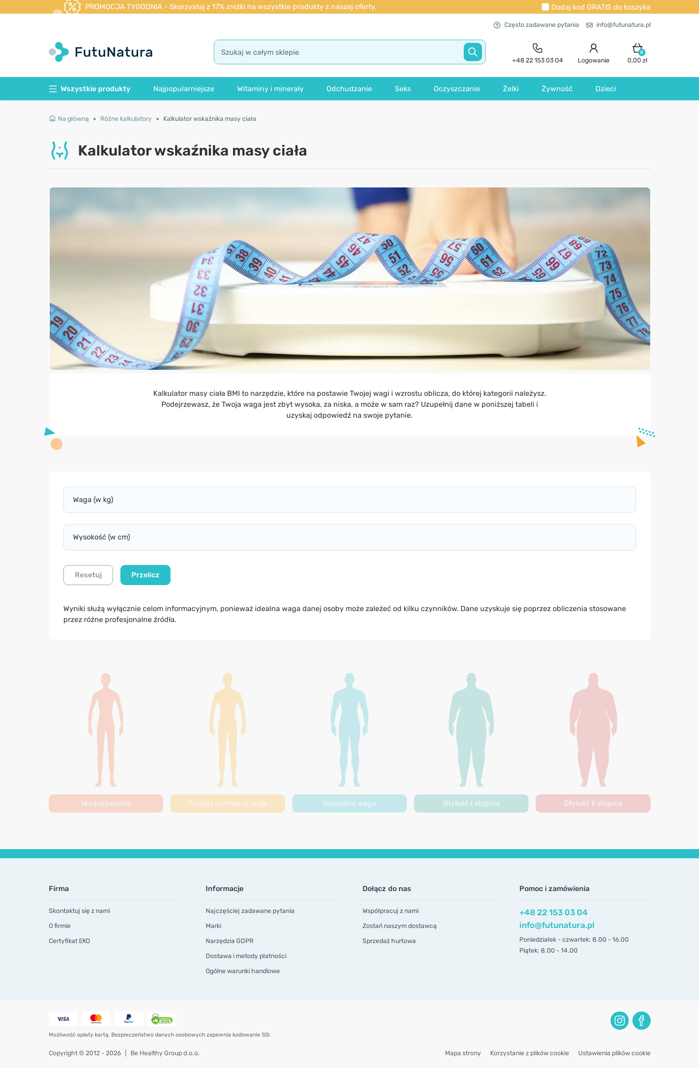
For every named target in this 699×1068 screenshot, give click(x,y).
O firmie (60, 926)
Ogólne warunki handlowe (243, 971)
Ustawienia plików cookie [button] (614, 1053)
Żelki (511, 88)
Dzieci (605, 88)
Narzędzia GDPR (230, 941)
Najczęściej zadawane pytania (250, 911)
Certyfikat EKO (69, 941)
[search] (350, 52)
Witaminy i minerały (270, 88)
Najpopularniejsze (183, 88)
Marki (213, 926)
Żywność (557, 88)
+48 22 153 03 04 (553, 912)
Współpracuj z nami (390, 911)
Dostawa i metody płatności (246, 956)
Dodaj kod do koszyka (601, 7)
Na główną (69, 119)
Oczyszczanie (457, 88)
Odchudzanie (349, 88)
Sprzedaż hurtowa (389, 941)
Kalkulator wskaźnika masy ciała (209, 119)
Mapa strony (463, 1053)
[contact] (537, 52)
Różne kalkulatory (126, 119)
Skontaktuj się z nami (79, 911)
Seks (403, 88)
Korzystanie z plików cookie (529, 1053)
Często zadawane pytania (536, 25)
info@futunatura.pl (618, 25)
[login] (594, 52)
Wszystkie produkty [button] (89, 88)
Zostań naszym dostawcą (399, 926)
